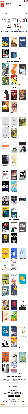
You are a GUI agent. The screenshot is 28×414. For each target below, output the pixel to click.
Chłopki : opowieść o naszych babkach (13, 386)
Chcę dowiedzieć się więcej (10, 412)
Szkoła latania (15, 380)
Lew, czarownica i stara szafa (6, 379)
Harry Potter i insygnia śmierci (6, 380)
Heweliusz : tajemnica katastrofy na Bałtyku (13, 385)
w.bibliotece (22, 401)
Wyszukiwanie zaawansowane (4, 14)
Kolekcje (11, 14)
